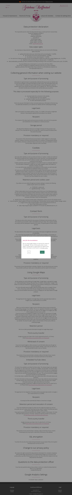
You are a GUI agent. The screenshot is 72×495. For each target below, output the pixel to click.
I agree (42, 252)
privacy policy (44, 248)
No (29, 252)
